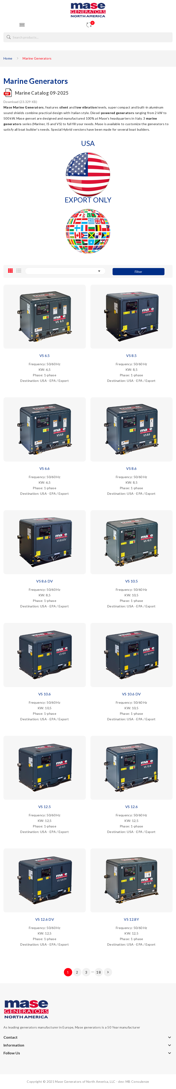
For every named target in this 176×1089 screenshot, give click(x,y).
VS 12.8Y (131, 919)
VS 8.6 (131, 468)
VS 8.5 (131, 355)
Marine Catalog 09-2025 (42, 93)
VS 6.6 (44, 468)
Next (108, 972)
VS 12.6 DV (44, 919)
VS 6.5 (44, 355)
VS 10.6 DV (131, 694)
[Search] (88, 37)
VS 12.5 (44, 806)
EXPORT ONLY (88, 200)
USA (88, 143)
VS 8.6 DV (44, 581)
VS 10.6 (44, 694)
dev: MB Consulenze (133, 1081)
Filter (138, 272)
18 (98, 972)
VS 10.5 (131, 581)
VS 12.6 (131, 806)
